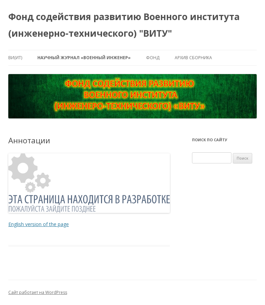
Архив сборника (193, 58)
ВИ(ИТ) (15, 58)
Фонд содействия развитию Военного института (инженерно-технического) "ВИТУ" (124, 24)
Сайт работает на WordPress (37, 292)
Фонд (152, 58)
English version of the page (38, 224)
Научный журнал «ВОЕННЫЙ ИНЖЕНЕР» (84, 58)
